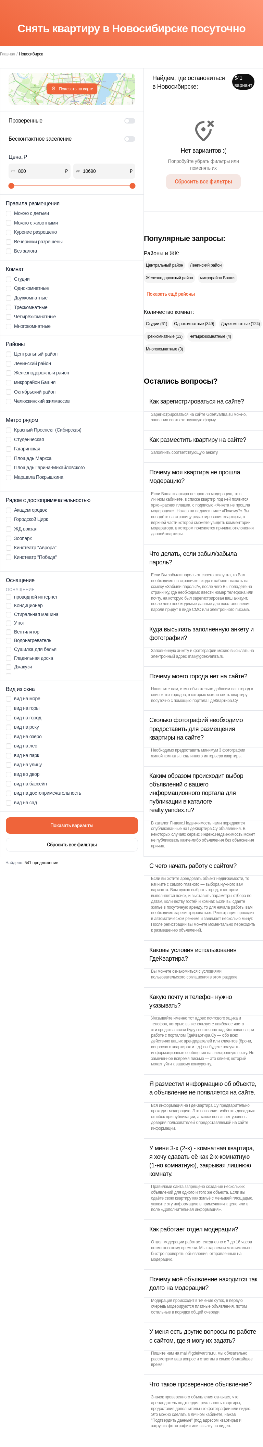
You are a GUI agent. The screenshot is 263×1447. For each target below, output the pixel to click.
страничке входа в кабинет (204, 580)
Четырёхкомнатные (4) (210, 336)
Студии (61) (156, 323)
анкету (211, 452)
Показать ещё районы (171, 294)
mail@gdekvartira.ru (205, 656)
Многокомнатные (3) (164, 349)
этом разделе (225, 977)
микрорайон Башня (218, 278)
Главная (7, 54)
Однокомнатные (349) (194, 323)
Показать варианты (71, 825)
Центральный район (164, 265)
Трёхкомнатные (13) (164, 336)
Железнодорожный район (169, 278)
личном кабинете (167, 499)
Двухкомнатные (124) (240, 323)
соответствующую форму (192, 420)
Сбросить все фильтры (72, 844)
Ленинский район (206, 265)
